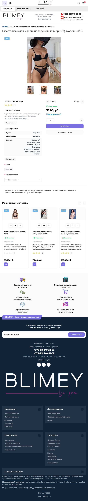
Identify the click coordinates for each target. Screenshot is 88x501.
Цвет (8, 165)
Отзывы (40, 9)
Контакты (8, 427)
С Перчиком (52, 463)
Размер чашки (12, 175)
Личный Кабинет (11, 414)
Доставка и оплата (12, 443)
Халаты (50, 453)
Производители (54, 414)
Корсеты (51, 450)
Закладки (8, 420)
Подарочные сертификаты (58, 417)
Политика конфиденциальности (18, 447)
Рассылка (8, 423)
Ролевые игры (53, 443)
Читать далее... (11, 123)
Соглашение (9, 450)
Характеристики (24, 9)
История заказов (11, 417)
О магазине (9, 440)
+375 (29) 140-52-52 (71, 14)
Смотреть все (10, 159)
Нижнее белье (53, 440)
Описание (7, 9)
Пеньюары (51, 456)
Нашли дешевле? (53, 114)
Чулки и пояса (53, 447)
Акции (50, 420)
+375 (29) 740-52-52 (71, 17)
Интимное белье (54, 459)
